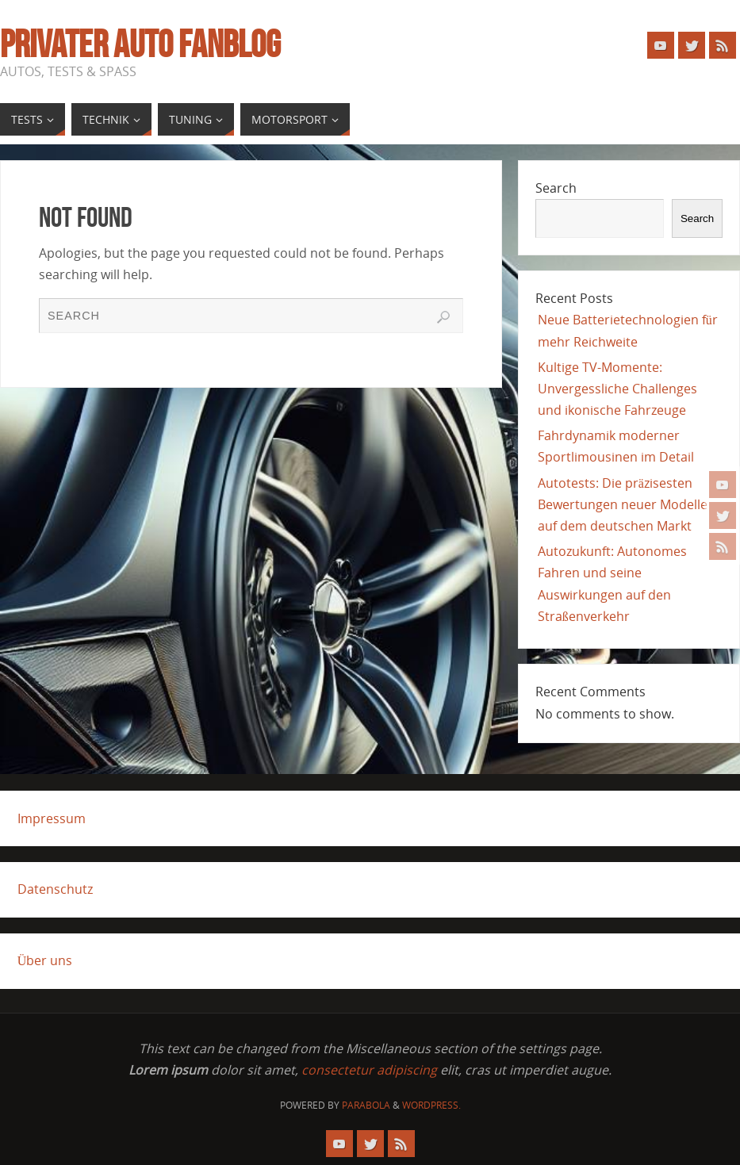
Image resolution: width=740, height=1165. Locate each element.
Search (556, 188)
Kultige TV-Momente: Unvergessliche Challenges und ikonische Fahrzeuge (617, 388)
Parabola (366, 1105)
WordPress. (431, 1105)
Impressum (51, 818)
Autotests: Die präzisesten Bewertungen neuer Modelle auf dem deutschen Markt (622, 504)
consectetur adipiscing (369, 1070)
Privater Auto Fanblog (140, 44)
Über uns (45, 960)
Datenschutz (55, 889)
